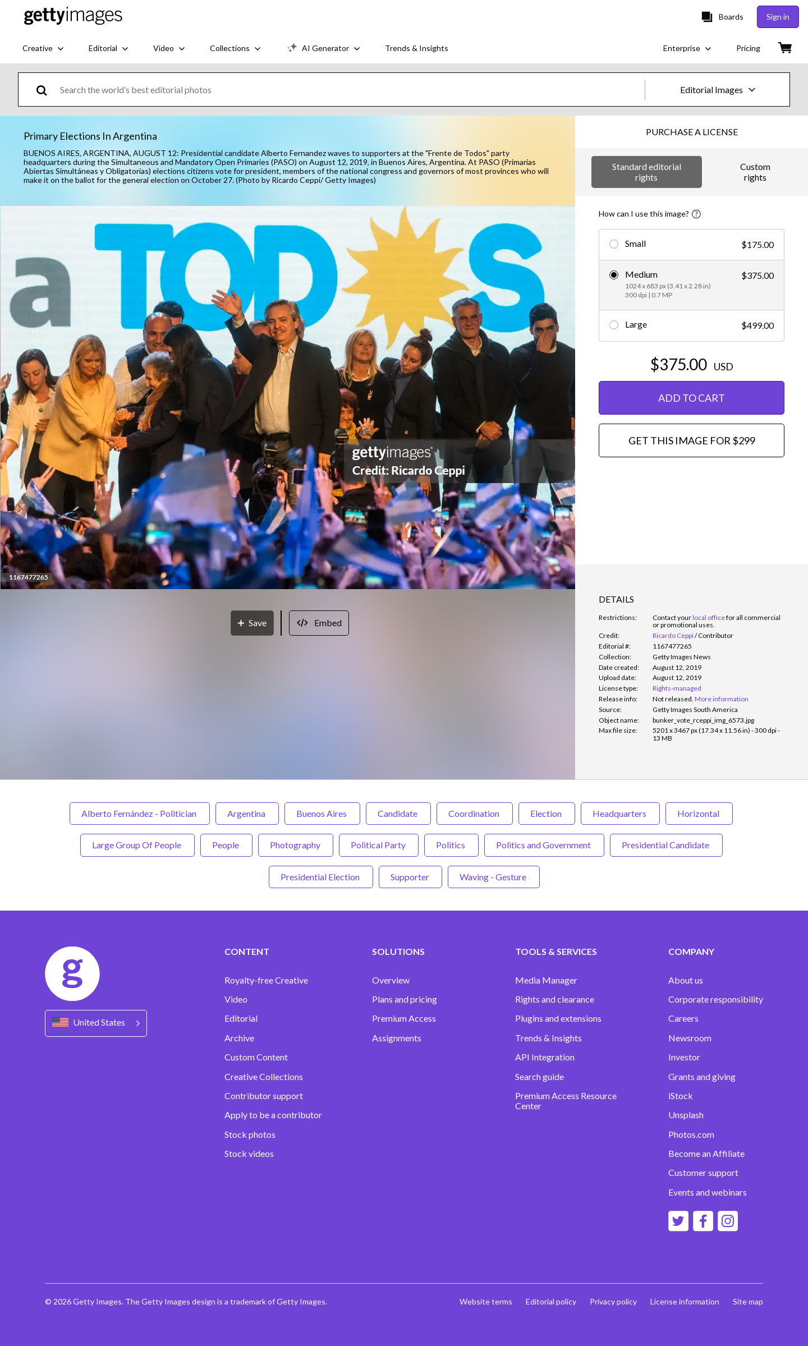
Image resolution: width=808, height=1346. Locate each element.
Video (235, 999)
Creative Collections (263, 1077)
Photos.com (691, 1134)
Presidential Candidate (666, 844)
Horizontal (699, 813)
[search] (46, 89)
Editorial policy (551, 1301)
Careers (683, 1018)
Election (546, 813)
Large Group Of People (137, 844)
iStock (680, 1096)
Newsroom (689, 1038)
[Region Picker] (96, 1023)
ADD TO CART (691, 398)
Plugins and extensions (558, 1018)
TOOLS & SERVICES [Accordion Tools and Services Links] (556, 952)
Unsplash (686, 1115)
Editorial (241, 1018)
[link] (673, 699)
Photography (296, 844)
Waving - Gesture (494, 876)
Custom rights (755, 171)
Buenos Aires (322, 813)
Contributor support (263, 1096)
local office (708, 617)
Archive (239, 1038)
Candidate (398, 813)
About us (685, 980)
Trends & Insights (548, 1038)
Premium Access (404, 1018)
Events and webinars (707, 1192)
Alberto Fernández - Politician (139, 813)
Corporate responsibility (715, 999)
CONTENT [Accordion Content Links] (246, 952)
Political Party (379, 844)
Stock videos (249, 1154)
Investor (684, 1057)
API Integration (545, 1057)
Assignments (396, 1038)
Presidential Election (321, 876)
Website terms (486, 1301)
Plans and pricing (404, 999)
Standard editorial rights (646, 171)
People (226, 844)
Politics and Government (544, 844)
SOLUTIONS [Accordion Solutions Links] (398, 952)
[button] (288, 398)
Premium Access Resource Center (566, 1101)
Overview (391, 980)
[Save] (252, 623)
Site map (748, 1301)
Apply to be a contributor (273, 1115)
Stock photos (250, 1134)
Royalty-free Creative (266, 980)
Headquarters (620, 813)
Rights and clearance (554, 999)
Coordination (474, 813)
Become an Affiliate (706, 1154)
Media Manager (546, 980)
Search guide (539, 1077)
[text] (350, 89)
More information (722, 699)
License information (684, 1301)
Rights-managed (677, 688)
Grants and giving (702, 1077)
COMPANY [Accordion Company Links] (691, 952)
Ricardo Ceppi (673, 635)
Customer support (703, 1173)
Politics (451, 844)
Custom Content (256, 1057)
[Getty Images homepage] (73, 16)
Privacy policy (613, 1301)
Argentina (247, 813)
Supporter (410, 876)
